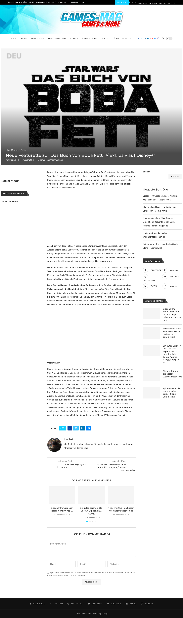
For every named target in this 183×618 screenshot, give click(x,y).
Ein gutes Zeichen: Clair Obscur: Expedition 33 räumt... (91, 511)
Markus (12, 160)
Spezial (106, 38)
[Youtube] (152, 38)
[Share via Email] (88, 428)
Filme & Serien (90, 38)
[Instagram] (145, 38)
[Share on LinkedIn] (82, 428)
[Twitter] (142, 38)
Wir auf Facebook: (10, 201)
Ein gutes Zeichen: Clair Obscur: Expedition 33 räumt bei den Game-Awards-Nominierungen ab (159, 222)
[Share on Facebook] (70, 428)
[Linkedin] (148, 38)
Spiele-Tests (37, 38)
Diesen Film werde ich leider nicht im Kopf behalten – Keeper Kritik (172, 314)
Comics (74, 38)
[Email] (155, 38)
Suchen (146, 171)
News (24, 38)
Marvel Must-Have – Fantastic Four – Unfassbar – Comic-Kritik (172, 332)
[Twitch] (158, 38)
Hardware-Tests (57, 38)
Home (14, 38)
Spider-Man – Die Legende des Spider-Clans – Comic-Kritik (171, 392)
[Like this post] (63, 428)
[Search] (162, 38)
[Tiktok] (171, 286)
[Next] (135, 2)
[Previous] (132, 2)
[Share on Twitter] (76, 428)
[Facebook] (138, 38)
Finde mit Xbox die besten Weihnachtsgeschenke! (172, 374)
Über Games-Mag (123, 38)
